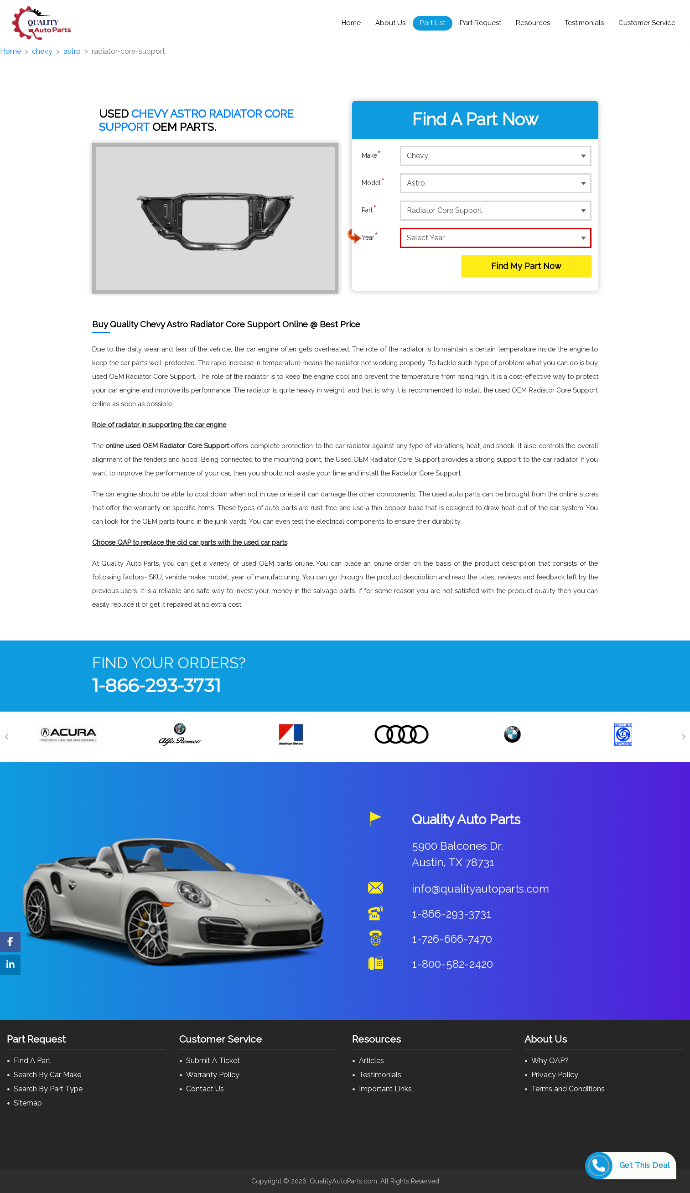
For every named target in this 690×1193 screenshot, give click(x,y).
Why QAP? (550, 1060)
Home (351, 23)
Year (370, 237)
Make (371, 155)
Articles (371, 1060)
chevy (42, 51)
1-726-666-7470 (452, 938)
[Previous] (6, 736)
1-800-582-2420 (452, 964)
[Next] (683, 736)
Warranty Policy (212, 1074)
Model (373, 182)
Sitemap (28, 1103)
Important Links (385, 1089)
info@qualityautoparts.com (480, 888)
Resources (533, 23)
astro (72, 51)
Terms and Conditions (568, 1089)
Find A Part (32, 1060)
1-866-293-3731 (156, 685)
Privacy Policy (554, 1074)
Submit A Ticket (213, 1060)
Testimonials (584, 23)
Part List (432, 23)
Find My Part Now (526, 266)
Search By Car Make (47, 1074)
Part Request (480, 23)
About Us (390, 23)
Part (369, 210)
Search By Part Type (48, 1089)
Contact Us (205, 1089)
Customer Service (646, 23)
